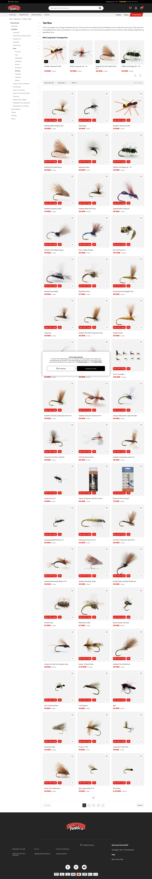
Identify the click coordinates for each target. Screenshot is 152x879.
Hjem (10, 19)
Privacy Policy (82, 362)
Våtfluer (17, 80)
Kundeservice (110, 2)
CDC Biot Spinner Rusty (86, 457)
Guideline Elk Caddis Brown (53, 167)
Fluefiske (24, 19)
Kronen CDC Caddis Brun (52, 788)
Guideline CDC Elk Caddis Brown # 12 (106, 67)
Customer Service (88, 845)
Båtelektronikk (23, 14)
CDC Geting (116, 788)
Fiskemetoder (17, 19)
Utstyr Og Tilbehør (25, 90)
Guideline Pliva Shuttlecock (121, 664)
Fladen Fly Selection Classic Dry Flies (90, 498)
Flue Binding (25, 87)
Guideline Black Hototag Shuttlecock (124, 581)
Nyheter (118, 14)
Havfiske (24, 115)
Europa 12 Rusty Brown (86, 664)
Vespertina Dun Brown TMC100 (54, 457)
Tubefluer (18, 74)
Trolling (24, 112)
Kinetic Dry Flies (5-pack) (121, 498)
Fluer (29, 19)
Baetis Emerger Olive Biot (121, 622)
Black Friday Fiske (117, 859)
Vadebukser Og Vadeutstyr (25, 103)
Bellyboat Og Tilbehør (25, 99)
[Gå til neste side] (140, 805)
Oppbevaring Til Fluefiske (25, 83)
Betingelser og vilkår (18, 849)
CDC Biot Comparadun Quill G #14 (124, 540)
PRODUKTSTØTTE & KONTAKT (18, 854)
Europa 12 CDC (83, 747)
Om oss (36, 849)
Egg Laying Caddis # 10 (86, 788)
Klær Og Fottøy (36, 14)
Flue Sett (18, 51)
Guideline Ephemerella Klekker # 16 (55, 581)
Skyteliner (25, 42)
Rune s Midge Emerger (86, 250)
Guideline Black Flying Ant (121, 208)
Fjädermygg (82, 126)
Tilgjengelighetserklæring (42, 854)
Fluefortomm (25, 45)
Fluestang (25, 32)
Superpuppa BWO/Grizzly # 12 (54, 540)
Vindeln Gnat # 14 (50, 498)
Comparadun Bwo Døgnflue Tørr (123, 291)
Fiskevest (16, 96)
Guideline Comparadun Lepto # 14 (124, 457)
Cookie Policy (97, 362)
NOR (14, 2)
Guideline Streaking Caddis (52, 208)
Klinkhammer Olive (84, 622)
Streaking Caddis (49, 747)
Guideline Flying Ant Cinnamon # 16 (90, 415)
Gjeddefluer (18, 58)
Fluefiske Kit (17, 39)
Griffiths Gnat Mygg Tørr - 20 (130, 66)
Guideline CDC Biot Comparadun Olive (91, 333)
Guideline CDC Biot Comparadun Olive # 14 (58, 415)
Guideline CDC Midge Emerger (53, 250)
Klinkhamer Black (84, 167)
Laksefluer (18, 61)
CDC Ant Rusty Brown (51, 705)
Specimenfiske (24, 109)
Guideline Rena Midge (51, 291)
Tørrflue (17, 71)
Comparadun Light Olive (120, 747)
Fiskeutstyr (12, 14)
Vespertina (47, 333)
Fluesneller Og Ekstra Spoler (25, 36)
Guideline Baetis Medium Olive (53, 126)
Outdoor (47, 14)
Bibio (114, 705)
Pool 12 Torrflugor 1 (119, 374)
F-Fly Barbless (83, 705)
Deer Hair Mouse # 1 (119, 250)
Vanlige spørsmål (61, 854)
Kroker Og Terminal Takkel (25, 93)
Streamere (18, 67)
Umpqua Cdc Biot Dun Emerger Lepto (56, 664)
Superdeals (136, 14)
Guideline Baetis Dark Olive (87, 208)
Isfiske (24, 119)
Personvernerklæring (62, 849)
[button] (129, 1)
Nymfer (17, 64)
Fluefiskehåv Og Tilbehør (25, 106)
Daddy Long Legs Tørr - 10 (78, 66)
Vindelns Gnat (48, 622)
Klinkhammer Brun (84, 291)
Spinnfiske (24, 26)
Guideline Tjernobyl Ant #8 (52, 66)
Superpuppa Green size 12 (87, 540)
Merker (126, 14)
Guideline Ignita (118, 333)
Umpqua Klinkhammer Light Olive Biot (125, 415)
